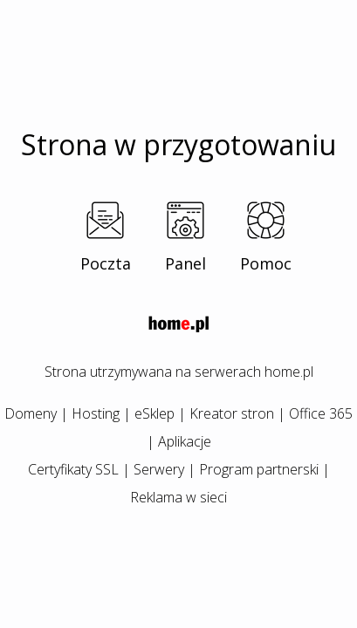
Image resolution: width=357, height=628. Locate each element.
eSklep (154, 413)
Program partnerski (259, 469)
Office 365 (321, 413)
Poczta (105, 263)
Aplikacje (184, 441)
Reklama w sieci (178, 497)
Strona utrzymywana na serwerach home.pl (179, 371)
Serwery (159, 469)
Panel (185, 263)
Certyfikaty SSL (73, 469)
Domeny (30, 413)
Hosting (96, 413)
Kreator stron (231, 413)
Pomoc (266, 263)
